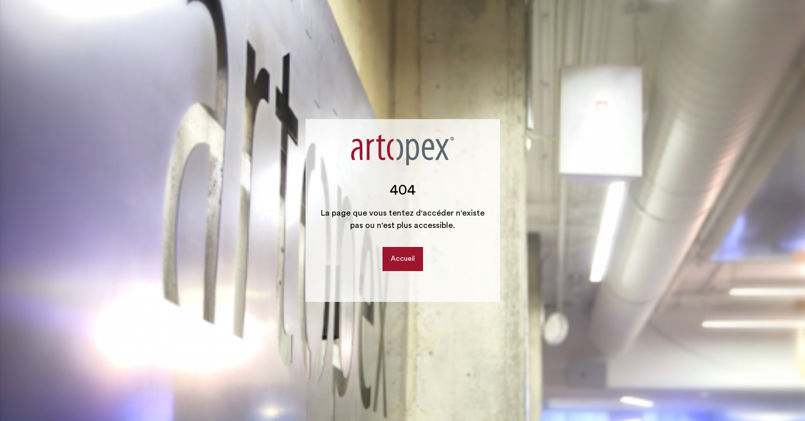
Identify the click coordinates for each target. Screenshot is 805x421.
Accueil (403, 258)
